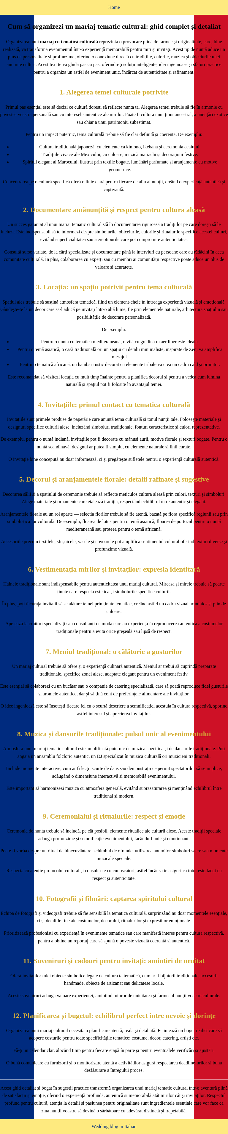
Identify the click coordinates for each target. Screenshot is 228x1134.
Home (114, 7)
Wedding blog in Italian (113, 1126)
